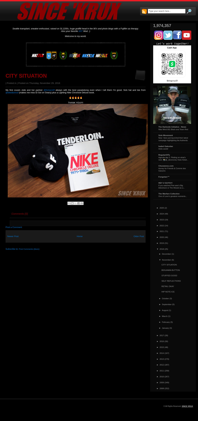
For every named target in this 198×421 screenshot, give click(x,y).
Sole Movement (165, 135)
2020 (162, 237)
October (165, 298)
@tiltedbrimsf (12, 92)
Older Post (139, 236)
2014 (162, 353)
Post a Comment (14, 227)
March (164, 316)
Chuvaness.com (166, 166)
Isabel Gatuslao (165, 146)
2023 (162, 220)
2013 (162, 359)
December (166, 254)
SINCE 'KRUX (187, 406)
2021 (162, 231)
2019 (162, 243)
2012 (162, 365)
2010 (162, 376)
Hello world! (163, 149)
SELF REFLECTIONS (171, 281)
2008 (162, 388)
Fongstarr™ (164, 177)
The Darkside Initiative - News (172, 127)
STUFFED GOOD (169, 275)
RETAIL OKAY (167, 286)
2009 (162, 382)
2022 (162, 225)
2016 (162, 341)
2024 (162, 214)
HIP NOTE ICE (168, 292)
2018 (162, 249)
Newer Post (13, 236)
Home (80, 236)
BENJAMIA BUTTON (170, 270)
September (167, 304)
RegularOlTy (164, 155)
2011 (162, 371)
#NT (81, 31)
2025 (162, 208)
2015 (162, 347)
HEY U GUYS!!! (165, 183)
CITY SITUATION (26, 76)
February (166, 322)
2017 (162, 335)
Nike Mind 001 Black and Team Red (173, 129)
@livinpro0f (49, 90)
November (166, 260)
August (165, 310)
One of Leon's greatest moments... (172, 196)
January (165, 328)
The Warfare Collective (169, 194)
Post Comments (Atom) (29, 249)
